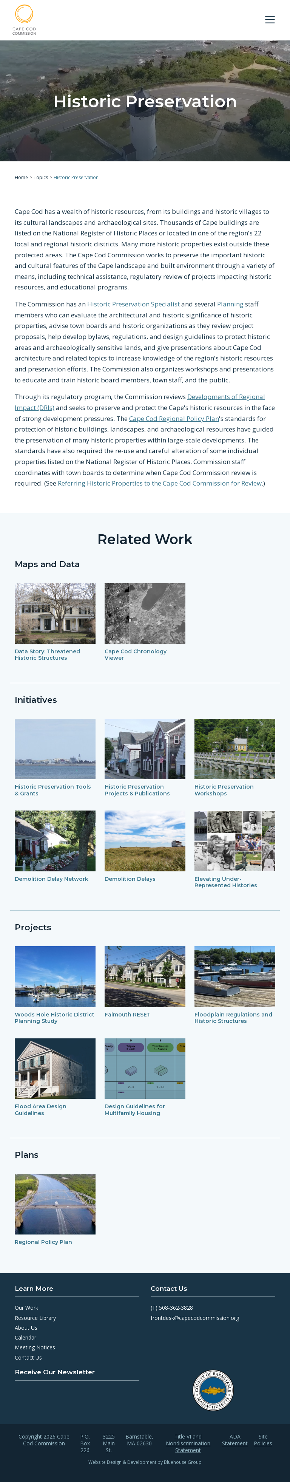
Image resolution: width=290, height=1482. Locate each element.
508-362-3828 (176, 1307)
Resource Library (35, 1317)
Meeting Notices (35, 1347)
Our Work (26, 1307)
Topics (41, 177)
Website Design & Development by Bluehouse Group (145, 1462)
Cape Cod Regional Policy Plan (174, 418)
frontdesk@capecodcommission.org (195, 1317)
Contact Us (28, 1357)
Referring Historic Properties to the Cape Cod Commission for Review (160, 483)
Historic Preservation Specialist (133, 304)
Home (21, 177)
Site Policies (263, 1440)
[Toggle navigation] (270, 20)
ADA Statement (235, 1440)
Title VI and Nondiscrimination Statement (188, 1443)
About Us (26, 1327)
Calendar (25, 1337)
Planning (230, 304)
